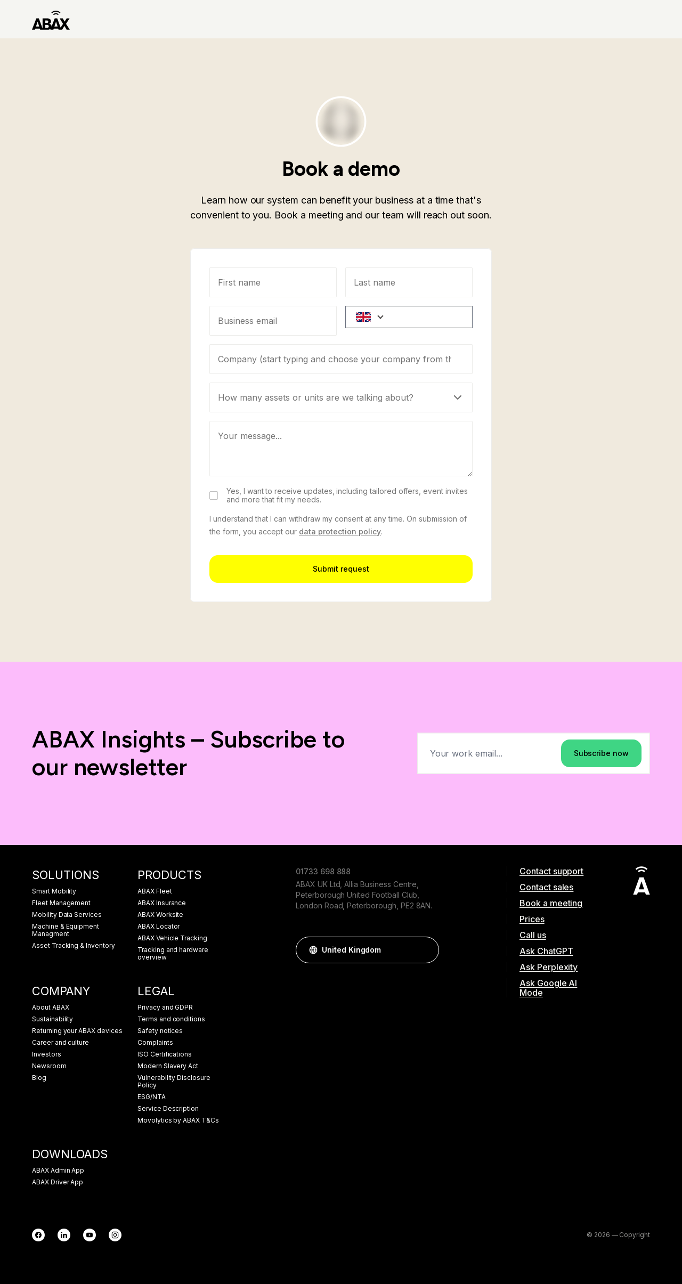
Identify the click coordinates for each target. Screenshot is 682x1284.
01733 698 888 (323, 871)
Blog (39, 1078)
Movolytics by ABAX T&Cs (178, 1120)
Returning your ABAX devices (77, 1031)
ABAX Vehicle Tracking (172, 938)
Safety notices (160, 1031)
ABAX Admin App (58, 1170)
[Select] (341, 397)
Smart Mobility (54, 891)
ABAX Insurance (161, 903)
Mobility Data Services (67, 915)
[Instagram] (115, 1235)
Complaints (155, 1042)
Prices (532, 919)
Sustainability (52, 1019)
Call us (532, 935)
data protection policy (340, 531)
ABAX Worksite (160, 915)
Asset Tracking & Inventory (73, 945)
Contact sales (546, 887)
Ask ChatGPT (546, 951)
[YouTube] (89, 1235)
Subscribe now (601, 753)
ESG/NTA (151, 1097)
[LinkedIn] (64, 1235)
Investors (46, 1054)
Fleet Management (61, 903)
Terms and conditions (171, 1019)
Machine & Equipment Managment (65, 930)
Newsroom (49, 1066)
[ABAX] (51, 19)
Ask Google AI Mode (548, 987)
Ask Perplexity (548, 967)
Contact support (551, 871)
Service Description (168, 1108)
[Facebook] (38, 1235)
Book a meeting (550, 903)
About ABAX (50, 1007)
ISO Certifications (164, 1054)
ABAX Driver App (57, 1182)
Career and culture (60, 1042)
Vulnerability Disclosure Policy (173, 1081)
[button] (425, 949)
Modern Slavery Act (167, 1066)
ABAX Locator (158, 926)
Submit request (341, 568)
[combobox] (341, 359)
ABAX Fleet (154, 891)
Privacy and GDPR (165, 1007)
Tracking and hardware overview (172, 953)
